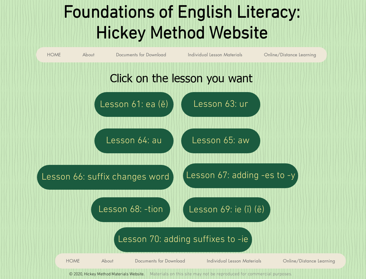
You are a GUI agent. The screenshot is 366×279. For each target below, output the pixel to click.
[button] (215, 54)
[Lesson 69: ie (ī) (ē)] (226, 209)
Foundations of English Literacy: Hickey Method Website (181, 24)
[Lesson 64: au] (134, 140)
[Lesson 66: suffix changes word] (105, 177)
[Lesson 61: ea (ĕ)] (134, 104)
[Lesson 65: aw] (220, 140)
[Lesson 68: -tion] (130, 209)
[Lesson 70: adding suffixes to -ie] (183, 239)
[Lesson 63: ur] (220, 104)
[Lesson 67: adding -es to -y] (240, 175)
